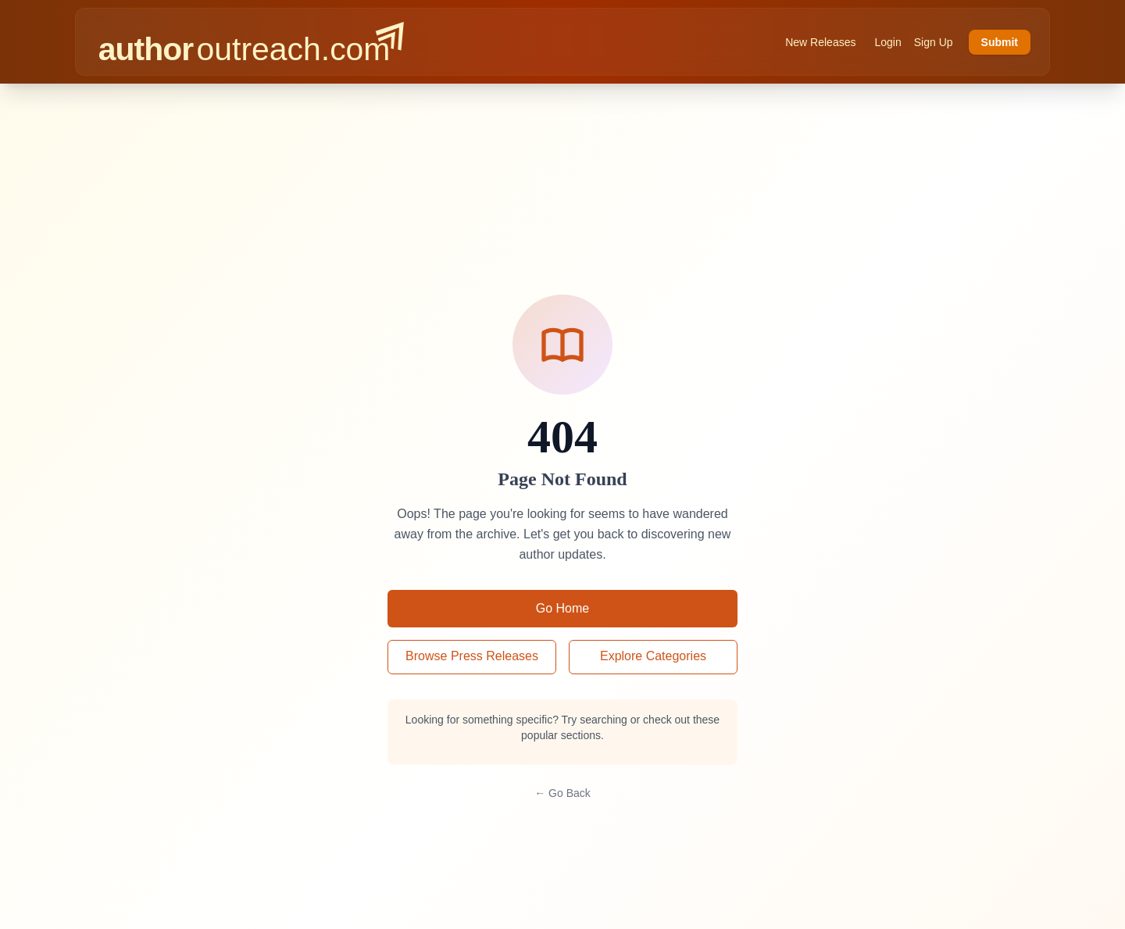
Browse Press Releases (471, 656)
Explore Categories (653, 656)
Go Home (562, 608)
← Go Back (562, 793)
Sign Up (933, 42)
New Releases (820, 42)
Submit (999, 42)
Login (887, 42)
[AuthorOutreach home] (251, 41)
